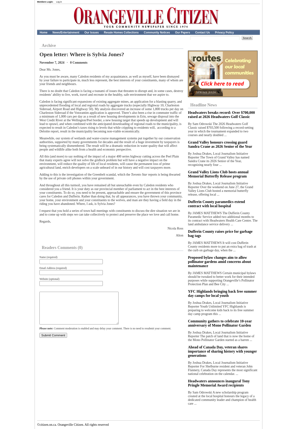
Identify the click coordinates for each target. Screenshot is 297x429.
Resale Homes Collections (121, 32)
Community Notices (157, 32)
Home (43, 32)
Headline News (203, 105)
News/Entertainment (65, 32)
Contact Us (202, 32)
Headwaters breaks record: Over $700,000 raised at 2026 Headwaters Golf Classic (221, 115)
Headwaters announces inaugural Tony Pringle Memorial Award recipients (219, 383)
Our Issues (91, 32)
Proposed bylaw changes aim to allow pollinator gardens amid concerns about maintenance (219, 261)
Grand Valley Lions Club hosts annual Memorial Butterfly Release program (218, 174)
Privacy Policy (224, 32)
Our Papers (182, 32)
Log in (59, 2)
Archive (49, 45)
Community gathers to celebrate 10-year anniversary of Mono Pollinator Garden (220, 323)
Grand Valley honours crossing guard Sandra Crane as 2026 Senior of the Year (220, 144)
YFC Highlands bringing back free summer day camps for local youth (222, 293)
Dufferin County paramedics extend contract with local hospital (216, 204)
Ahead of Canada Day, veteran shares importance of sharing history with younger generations (222, 351)
